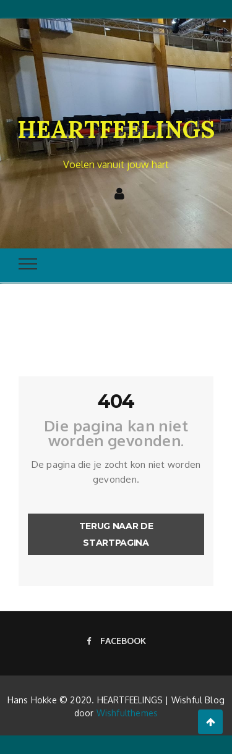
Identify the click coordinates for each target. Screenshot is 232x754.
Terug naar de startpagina (116, 534)
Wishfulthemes (127, 713)
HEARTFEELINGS (116, 129)
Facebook (116, 640)
